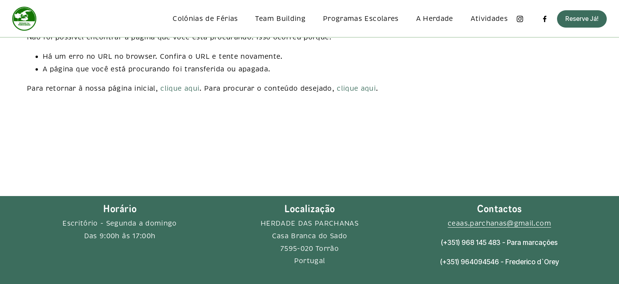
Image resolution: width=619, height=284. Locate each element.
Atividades (489, 18)
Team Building (280, 18)
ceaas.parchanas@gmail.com (499, 223)
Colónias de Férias (205, 18)
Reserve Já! (581, 18)
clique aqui (179, 88)
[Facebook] (545, 19)
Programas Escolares (361, 18)
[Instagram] (520, 19)
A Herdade (434, 18)
